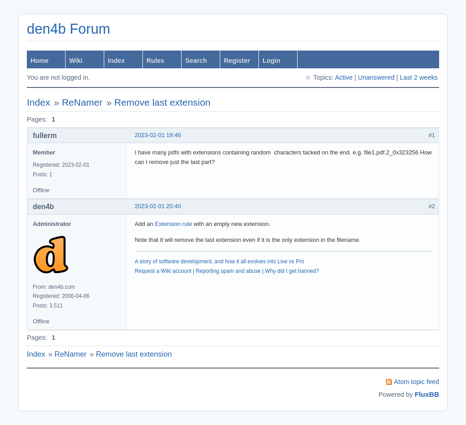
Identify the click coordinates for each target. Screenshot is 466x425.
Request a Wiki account (163, 271)
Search (196, 60)
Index (116, 60)
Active (344, 77)
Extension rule (173, 223)
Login (271, 60)
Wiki (75, 60)
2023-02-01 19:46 (158, 135)
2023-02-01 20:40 (158, 206)
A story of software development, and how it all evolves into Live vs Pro (219, 261)
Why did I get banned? (292, 271)
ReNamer (82, 102)
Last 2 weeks (419, 77)
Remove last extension (162, 102)
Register (237, 60)
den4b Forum (68, 29)
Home (39, 60)
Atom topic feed (416, 381)
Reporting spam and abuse (228, 271)
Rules (155, 60)
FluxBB (427, 394)
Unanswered (376, 77)
